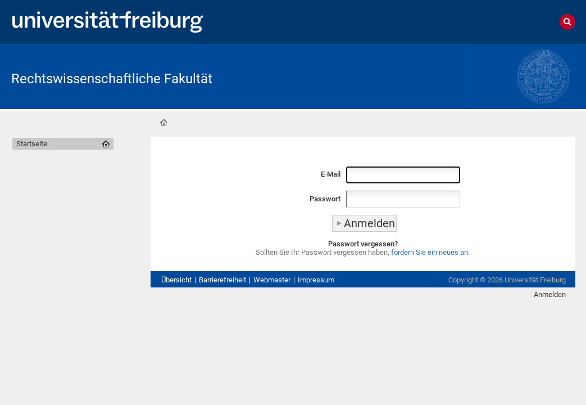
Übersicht (176, 280)
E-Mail (330, 174)
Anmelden (550, 294)
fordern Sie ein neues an (429, 252)
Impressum (316, 280)
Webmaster (271, 280)
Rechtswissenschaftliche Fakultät (111, 79)
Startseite (163, 123)
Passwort (325, 199)
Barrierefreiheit (222, 280)
